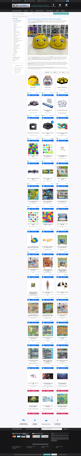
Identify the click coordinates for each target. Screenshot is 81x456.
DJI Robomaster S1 (16, 48)
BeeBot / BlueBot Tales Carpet (47, 179)
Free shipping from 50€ (31, 446)
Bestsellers (66, 13)
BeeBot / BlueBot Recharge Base (47, 134)
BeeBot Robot (33, 87)
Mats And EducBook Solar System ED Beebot (48, 384)
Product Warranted (17, 72)
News (57, 447)
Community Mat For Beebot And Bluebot (33, 361)
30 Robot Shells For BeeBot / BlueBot (62, 134)
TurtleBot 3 (15, 47)
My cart (66, 5)
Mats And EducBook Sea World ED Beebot (62, 384)
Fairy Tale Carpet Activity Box (33, 384)
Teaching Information (17, 70)
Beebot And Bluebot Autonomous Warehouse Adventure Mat (62, 270)
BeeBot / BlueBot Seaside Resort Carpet (62, 202)
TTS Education (16, 41)
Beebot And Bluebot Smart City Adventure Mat (62, 247)
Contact (60, 6)
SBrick (14, 50)
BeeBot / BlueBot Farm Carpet (62, 179)
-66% (52, 122)
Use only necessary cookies (63, 454)
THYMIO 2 (15, 23)
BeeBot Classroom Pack (62, 87)
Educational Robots (17, 11)
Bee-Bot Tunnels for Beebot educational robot (47, 247)
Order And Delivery (17, 71)
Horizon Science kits (17, 35)
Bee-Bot (29, 20)
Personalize (54, 454)
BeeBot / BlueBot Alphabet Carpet (33, 156)
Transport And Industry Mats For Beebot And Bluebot (48, 361)
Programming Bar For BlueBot (47, 111)
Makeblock (15, 25)
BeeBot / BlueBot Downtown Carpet (33, 179)
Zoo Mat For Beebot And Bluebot (62, 338)
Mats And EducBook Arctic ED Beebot (47, 406)
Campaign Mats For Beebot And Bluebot (33, 338)
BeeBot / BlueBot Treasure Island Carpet (33, 202)
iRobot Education (16, 46)
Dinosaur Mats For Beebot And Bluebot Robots (62, 406)
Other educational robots (18, 40)
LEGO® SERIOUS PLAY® (17, 27)
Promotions (60, 13)
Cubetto (15, 30)
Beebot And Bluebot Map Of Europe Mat (33, 270)
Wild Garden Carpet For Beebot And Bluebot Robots (47, 315)
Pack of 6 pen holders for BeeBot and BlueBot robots (33, 247)
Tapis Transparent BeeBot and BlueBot (62, 156)
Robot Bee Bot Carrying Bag (33, 133)
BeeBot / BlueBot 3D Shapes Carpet (33, 225)
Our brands (14, 448)
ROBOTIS (15, 49)
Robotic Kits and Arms (17, 38)
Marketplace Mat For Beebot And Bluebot (62, 361)
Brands (63, 11)
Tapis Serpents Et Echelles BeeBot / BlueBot (47, 225)
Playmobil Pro (16, 39)
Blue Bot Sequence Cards (62, 110)
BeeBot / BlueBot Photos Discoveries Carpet (48, 202)
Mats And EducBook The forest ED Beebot (33, 406)
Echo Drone (15, 37)
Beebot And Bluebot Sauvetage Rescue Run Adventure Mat (33, 293)
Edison (14, 24)
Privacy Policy (16, 73)
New (55, 13)
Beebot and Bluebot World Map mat (62, 225)
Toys (32, 11)
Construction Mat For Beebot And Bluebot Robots (33, 315)
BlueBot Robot (48, 87)
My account (53, 6)
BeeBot (14, 29)
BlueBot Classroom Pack (33, 110)
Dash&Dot (15, 36)
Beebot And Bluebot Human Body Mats (47, 293)
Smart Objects (49, 11)
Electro (26, 11)
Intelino (14, 34)
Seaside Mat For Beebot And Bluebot (47, 338)
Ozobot (14, 26)
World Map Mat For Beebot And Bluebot (62, 315)
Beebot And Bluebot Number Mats (62, 293)
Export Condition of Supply (18, 67)
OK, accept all (47, 454)
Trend (57, 11)
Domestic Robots (39, 11)
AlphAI (14, 28)
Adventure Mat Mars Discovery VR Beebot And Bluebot (48, 270)
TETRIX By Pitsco (16, 45)
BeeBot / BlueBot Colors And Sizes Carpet (48, 156)
